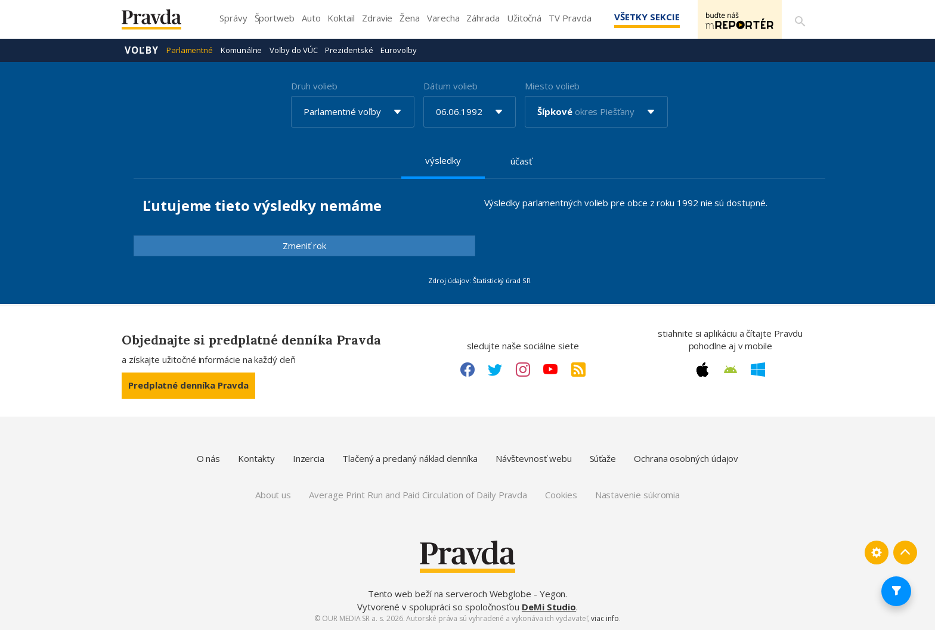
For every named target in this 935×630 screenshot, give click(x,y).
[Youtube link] (550, 369)
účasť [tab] (521, 161)
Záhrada (482, 18)
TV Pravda (570, 18)
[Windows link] (758, 369)
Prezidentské (349, 50)
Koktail (340, 18)
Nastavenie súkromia (637, 495)
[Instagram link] (523, 369)
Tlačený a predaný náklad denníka (410, 458)
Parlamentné (189, 50)
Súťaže (603, 458)
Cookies (561, 495)
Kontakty (256, 458)
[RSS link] (578, 369)
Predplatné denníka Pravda (188, 385)
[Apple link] (702, 369)
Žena (410, 18)
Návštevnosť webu (534, 458)
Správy (233, 18)
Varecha (443, 18)
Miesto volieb (552, 86)
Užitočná (524, 18)
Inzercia (308, 458)
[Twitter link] (495, 369)
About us (273, 495)
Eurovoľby (398, 50)
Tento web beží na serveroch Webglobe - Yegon (467, 594)
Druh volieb (314, 86)
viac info (604, 618)
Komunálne (241, 50)
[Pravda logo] (160, 22)
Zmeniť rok (304, 246)
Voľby (142, 50)
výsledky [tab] (442, 160)
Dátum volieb (450, 86)
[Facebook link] (467, 369)
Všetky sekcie (640, 17)
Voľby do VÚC (293, 50)
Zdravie (377, 18)
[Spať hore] (905, 552)
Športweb (275, 18)
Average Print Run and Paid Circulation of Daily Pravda (418, 495)
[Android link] (730, 369)
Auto (311, 18)
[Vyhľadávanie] (799, 19)
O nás (209, 458)
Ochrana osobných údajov (686, 458)
